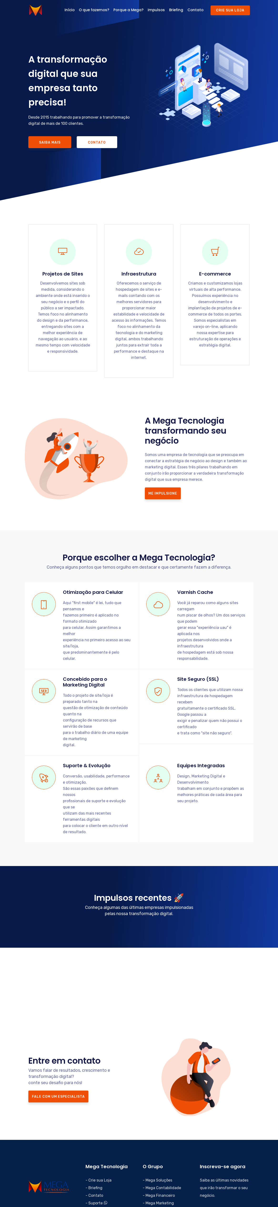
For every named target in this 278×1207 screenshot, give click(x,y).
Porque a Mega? (128, 9)
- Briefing (94, 1188)
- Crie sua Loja (98, 1180)
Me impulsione (162, 493)
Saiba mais (50, 142)
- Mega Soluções (157, 1180)
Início (70, 9)
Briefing (176, 9)
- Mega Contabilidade (162, 1188)
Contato (195, 9)
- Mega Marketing (158, 1203)
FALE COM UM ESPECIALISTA (58, 1097)
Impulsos (156, 9)
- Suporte (96, 1203)
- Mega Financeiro (159, 1195)
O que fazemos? (94, 9)
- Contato (94, 1195)
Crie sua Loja (230, 10)
